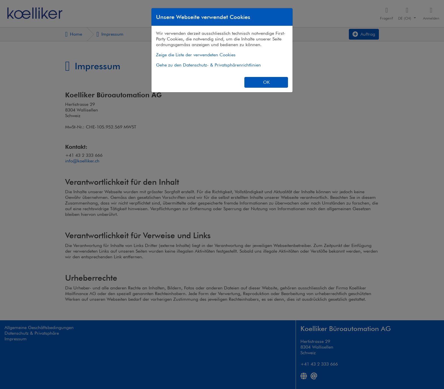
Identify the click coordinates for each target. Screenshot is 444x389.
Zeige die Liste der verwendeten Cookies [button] (196, 54)
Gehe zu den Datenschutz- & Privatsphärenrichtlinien (208, 65)
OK (266, 82)
